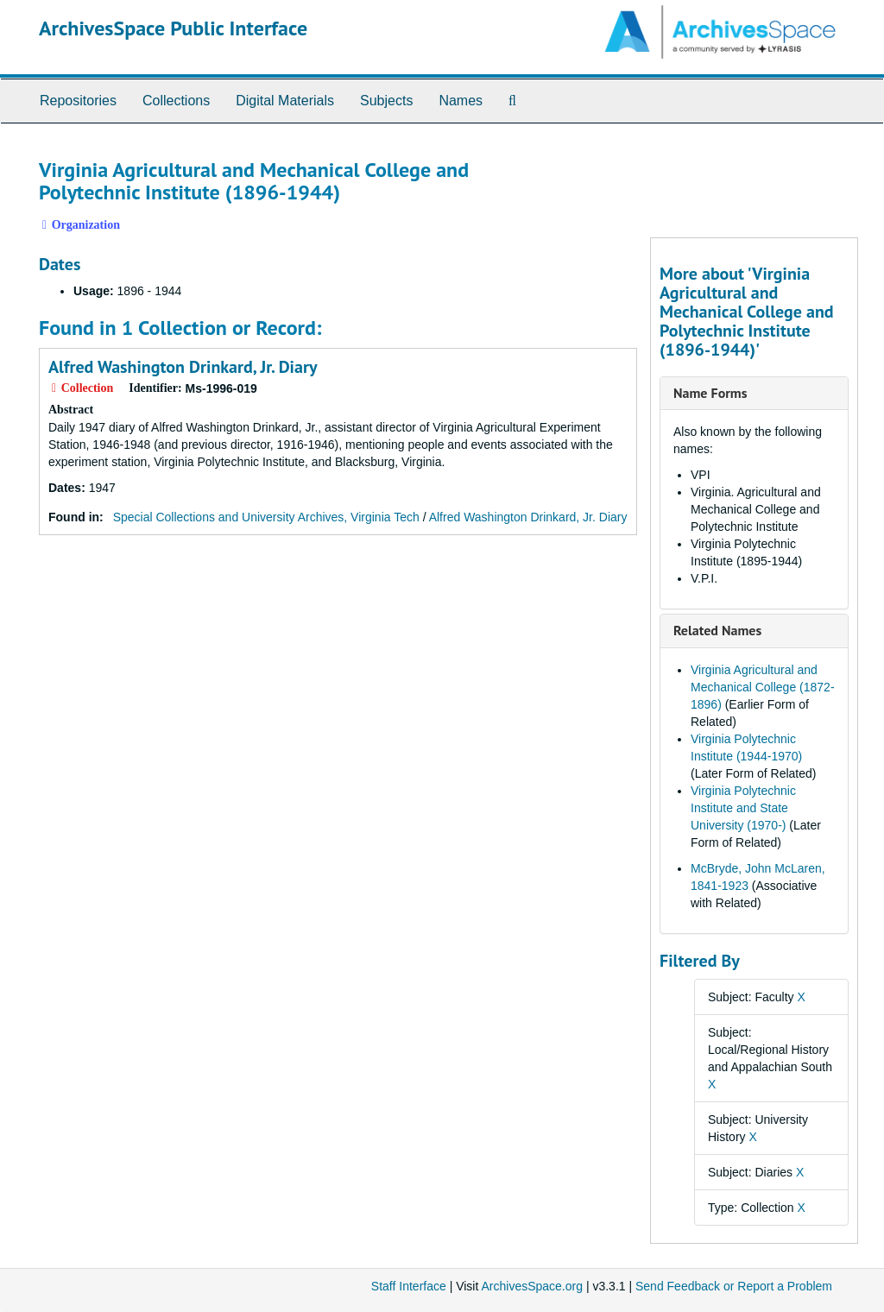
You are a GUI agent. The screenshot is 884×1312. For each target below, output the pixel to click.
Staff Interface (408, 1286)
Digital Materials (285, 100)
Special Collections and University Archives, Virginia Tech (266, 517)
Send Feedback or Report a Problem (733, 1286)
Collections (176, 100)
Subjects (386, 100)
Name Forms (710, 392)
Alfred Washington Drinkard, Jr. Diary (182, 367)
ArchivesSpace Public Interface (173, 28)
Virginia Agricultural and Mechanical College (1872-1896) (763, 687)
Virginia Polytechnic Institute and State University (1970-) (743, 808)
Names (461, 100)
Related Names (717, 630)
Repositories (78, 100)
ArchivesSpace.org (532, 1286)
